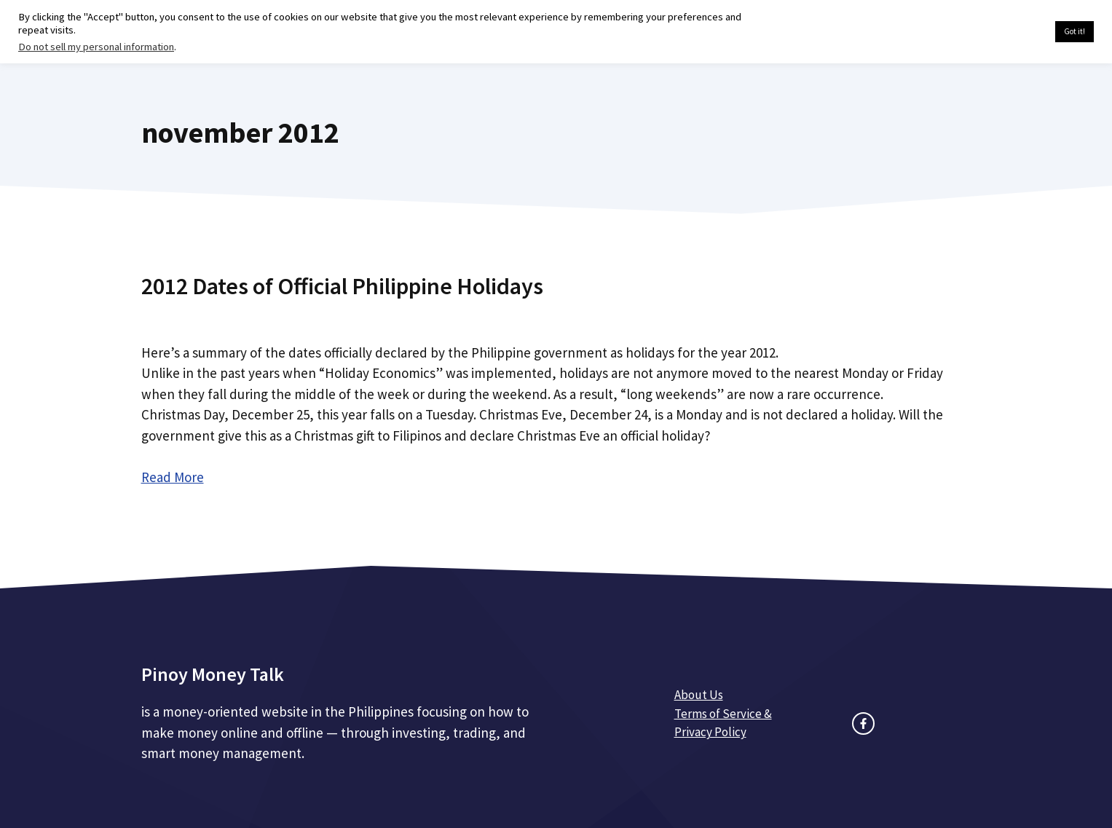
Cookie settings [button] (1009, 32)
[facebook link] (863, 723)
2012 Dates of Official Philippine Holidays (342, 286)
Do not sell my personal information (96, 46)
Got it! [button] (1074, 31)
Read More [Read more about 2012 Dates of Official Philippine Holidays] (172, 477)
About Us (698, 695)
